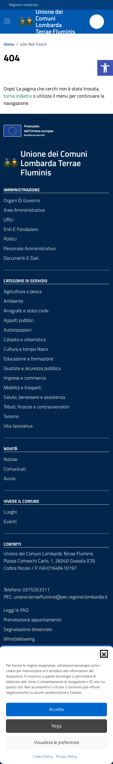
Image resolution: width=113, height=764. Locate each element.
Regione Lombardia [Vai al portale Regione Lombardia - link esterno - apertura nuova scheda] (23, 5)
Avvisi (9, 478)
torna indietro (18, 95)
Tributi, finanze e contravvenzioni (36, 406)
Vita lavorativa (18, 425)
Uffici (9, 219)
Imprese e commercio (25, 377)
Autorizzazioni (17, 329)
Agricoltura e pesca (23, 291)
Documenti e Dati (21, 258)
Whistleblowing (19, 638)
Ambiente (13, 301)
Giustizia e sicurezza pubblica (32, 368)
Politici (10, 238)
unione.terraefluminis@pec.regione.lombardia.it (61, 596)
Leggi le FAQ (16, 610)
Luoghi (10, 511)
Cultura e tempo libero (26, 349)
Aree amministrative (24, 210)
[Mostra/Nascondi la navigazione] (7, 21)
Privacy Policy (66, 756)
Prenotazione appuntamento (32, 619)
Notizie (10, 459)
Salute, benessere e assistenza (34, 397)
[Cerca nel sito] (96, 21)
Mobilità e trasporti (22, 387)
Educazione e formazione (28, 358)
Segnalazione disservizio (28, 629)
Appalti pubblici (19, 320)
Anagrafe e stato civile (26, 310)
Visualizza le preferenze (56, 742)
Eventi (10, 521)
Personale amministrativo (29, 248)
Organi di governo (22, 200)
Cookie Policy (43, 756)
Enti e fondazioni (21, 229)
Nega (57, 725)
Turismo (11, 416)
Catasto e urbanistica (25, 339)
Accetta (56, 709)
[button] (105, 68)
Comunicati (15, 468)
